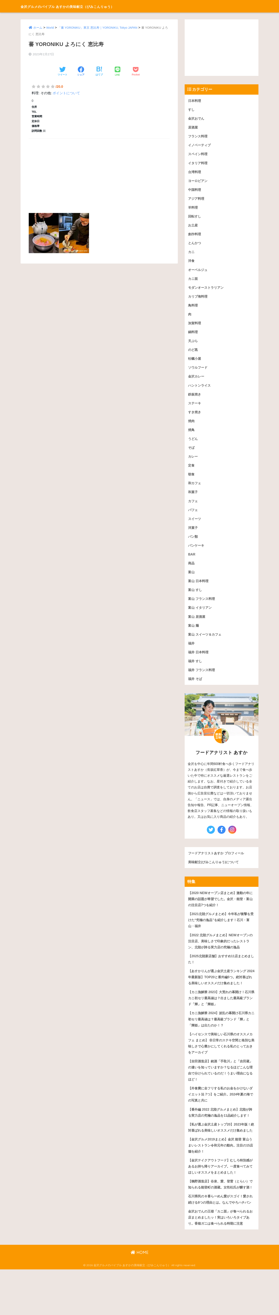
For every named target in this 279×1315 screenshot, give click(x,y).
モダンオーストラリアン (207, 290)
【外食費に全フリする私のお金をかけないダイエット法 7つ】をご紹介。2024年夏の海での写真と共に (220, 1113)
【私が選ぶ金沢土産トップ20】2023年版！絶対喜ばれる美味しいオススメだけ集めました (221, 1155)
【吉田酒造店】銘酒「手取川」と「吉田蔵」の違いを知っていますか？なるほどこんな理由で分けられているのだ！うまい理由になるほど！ (220, 1088)
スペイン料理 (198, 155)
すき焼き (195, 416)
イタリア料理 (198, 164)
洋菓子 (193, 534)
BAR (191, 561)
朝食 (191, 479)
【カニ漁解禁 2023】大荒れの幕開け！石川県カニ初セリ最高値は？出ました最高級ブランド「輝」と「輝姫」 (221, 1014)
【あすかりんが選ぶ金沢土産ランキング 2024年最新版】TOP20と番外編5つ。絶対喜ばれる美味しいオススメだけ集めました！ (220, 990)
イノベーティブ (200, 146)
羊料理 (193, 209)
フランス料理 (198, 137)
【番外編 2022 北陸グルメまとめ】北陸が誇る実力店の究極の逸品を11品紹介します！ (220, 1134)
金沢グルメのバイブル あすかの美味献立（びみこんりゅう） (88, 6)
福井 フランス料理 (202, 678)
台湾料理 (195, 173)
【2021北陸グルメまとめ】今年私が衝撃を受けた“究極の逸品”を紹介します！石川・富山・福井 (221, 929)
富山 (191, 579)
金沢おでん (196, 118)
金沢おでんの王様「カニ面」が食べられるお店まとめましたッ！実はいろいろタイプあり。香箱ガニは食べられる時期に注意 (220, 1262)
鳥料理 (193, 308)
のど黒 (193, 353)
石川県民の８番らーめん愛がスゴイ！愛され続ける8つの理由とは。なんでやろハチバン (220, 1241)
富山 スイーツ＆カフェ (205, 642)
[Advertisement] (99, 171)
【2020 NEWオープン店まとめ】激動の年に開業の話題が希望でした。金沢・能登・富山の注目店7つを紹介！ (220, 908)
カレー (193, 461)
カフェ (193, 506)
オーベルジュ (198, 272)
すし (191, 110)
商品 (191, 570)
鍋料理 (193, 335)
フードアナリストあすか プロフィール (217, 861)
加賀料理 (195, 326)
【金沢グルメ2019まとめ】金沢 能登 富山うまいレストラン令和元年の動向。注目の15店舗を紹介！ (220, 1177)
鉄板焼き (195, 398)
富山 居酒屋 (197, 624)
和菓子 (193, 497)
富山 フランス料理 (202, 606)
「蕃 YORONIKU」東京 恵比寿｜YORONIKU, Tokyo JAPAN (98, 27)
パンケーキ (196, 551)
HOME (140, 1297)
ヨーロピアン (198, 182)
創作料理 (195, 236)
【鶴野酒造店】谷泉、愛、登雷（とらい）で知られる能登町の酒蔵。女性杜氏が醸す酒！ (220, 1220)
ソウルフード (198, 371)
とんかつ (195, 245)
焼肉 (191, 425)
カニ (191, 254)
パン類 (193, 542)
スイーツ (195, 524)
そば (191, 452)
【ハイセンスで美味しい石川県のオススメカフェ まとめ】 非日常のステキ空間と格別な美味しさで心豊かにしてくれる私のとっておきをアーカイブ (220, 1060)
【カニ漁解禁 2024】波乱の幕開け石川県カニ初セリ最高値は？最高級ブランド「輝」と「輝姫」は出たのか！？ (221, 1036)
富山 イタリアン (200, 615)
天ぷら (193, 344)
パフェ (193, 515)
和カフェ (195, 488)
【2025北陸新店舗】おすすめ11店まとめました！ (221, 969)
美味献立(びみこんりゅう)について (215, 870)
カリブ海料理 (198, 299)
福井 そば (195, 687)
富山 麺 (193, 633)
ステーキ (195, 407)
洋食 (191, 263)
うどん (193, 443)
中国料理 (195, 191)
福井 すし (195, 669)
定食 (191, 470)
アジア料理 (196, 200)
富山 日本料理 (199, 588)
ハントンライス (200, 389)
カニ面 (193, 281)
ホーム (37, 27)
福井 (191, 651)
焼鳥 (191, 434)
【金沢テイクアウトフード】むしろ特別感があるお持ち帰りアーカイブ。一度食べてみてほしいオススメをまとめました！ (220, 1198)
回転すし (195, 218)
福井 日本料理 (199, 660)
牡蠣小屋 (195, 362)
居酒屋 (193, 128)
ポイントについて (66, 93)
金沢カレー (196, 380)
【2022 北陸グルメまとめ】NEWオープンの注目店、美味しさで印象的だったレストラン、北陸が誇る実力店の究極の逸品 (220, 950)
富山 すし (195, 597)
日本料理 (195, 101)
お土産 (193, 227)
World (50, 27)
